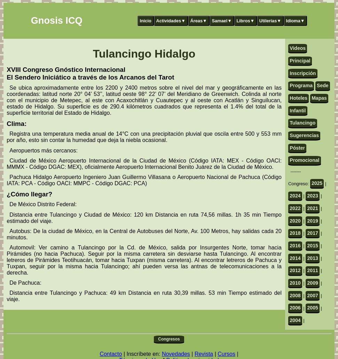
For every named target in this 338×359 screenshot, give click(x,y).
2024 (295, 196)
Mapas (319, 98)
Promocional (304, 160)
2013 (312, 258)
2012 (295, 270)
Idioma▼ (295, 20)
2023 (312, 196)
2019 (312, 221)
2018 (295, 233)
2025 (317, 183)
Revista (204, 354)
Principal (300, 60)
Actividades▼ (171, 20)
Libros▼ (245, 20)
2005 (312, 308)
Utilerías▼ (270, 20)
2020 (295, 221)
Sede (323, 85)
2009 (312, 283)
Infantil (298, 110)
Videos (298, 48)
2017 (312, 233)
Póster (297, 148)
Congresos (169, 339)
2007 (312, 295)
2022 (295, 208)
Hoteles (298, 98)
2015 (312, 245)
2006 (295, 308)
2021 (312, 208)
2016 (295, 245)
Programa (301, 85)
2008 (295, 295)
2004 (295, 320)
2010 (295, 283)
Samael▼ (222, 20)
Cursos (226, 354)
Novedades (176, 354)
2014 (295, 258)
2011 (312, 270)
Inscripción (303, 73)
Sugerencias (304, 135)
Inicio (145, 20)
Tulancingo (302, 123)
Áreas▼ (198, 20)
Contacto (111, 354)
